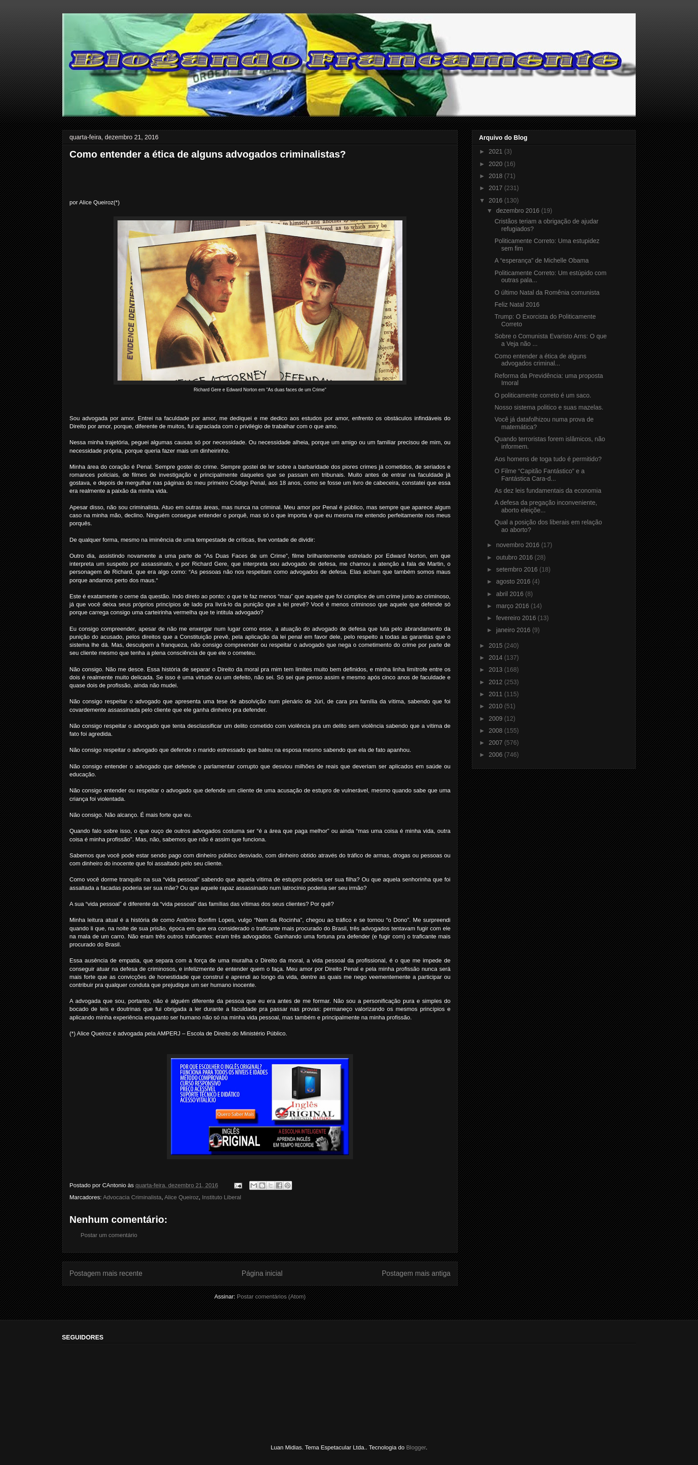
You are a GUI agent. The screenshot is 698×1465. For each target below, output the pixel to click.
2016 (496, 200)
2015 (496, 645)
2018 (496, 175)
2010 (496, 706)
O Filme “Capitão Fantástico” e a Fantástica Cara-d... (539, 474)
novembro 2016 (518, 544)
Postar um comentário (109, 1235)
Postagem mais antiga (416, 1273)
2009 (496, 718)
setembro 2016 (517, 569)
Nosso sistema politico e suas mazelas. (549, 407)
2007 (496, 742)
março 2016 (513, 605)
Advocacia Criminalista (132, 1197)
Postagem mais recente (105, 1273)
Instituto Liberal (221, 1197)
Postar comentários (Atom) (271, 1296)
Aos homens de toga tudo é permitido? (548, 459)
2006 (496, 754)
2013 (496, 669)
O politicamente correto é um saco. (543, 395)
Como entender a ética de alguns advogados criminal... (540, 360)
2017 (496, 187)
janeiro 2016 (514, 629)
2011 (496, 694)
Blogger (416, 1447)
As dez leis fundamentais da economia (548, 490)
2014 (496, 657)
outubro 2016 (515, 557)
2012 (496, 682)
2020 (496, 163)
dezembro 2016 (518, 210)
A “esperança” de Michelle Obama (542, 260)
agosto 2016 (514, 581)
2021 (496, 151)
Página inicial (262, 1273)
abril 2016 (510, 593)
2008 (496, 730)
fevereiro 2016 (516, 617)
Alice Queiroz (181, 1197)
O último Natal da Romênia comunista (547, 292)
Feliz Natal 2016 (517, 304)
